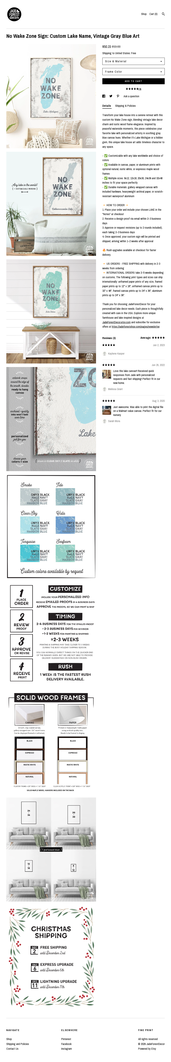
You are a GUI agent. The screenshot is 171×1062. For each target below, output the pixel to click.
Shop (144, 14)
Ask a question (131, 96)
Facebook (66, 1044)
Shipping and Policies (17, 1044)
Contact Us (12, 1049)
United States (122, 53)
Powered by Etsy (147, 1049)
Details (107, 106)
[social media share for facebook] (104, 96)
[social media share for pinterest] (118, 96)
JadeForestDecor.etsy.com (116, 322)
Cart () (153, 14)
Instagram (66, 1049)
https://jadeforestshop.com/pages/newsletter (135, 327)
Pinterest (66, 1039)
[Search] (163, 14)
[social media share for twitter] (111, 96)
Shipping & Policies (125, 106)
